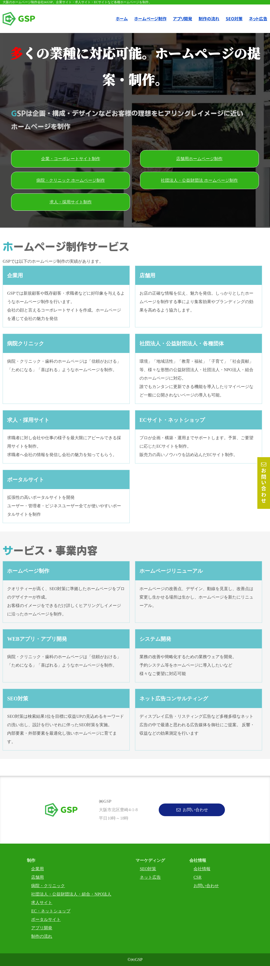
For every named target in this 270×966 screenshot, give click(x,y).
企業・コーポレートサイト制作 (70, 158)
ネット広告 (150, 877)
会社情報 (202, 869)
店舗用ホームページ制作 (199, 158)
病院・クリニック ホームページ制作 (70, 180)
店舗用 (37, 877)
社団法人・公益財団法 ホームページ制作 (199, 180)
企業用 (37, 869)
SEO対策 (234, 19)
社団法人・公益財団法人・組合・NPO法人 (71, 894)
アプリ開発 (182, 19)
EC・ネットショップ (50, 911)
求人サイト (41, 902)
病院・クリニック (48, 885)
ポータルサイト (46, 919)
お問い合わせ (263, 486)
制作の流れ (209, 19)
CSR (197, 877)
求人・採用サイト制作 (71, 202)
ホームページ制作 (150, 19)
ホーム (122, 19)
